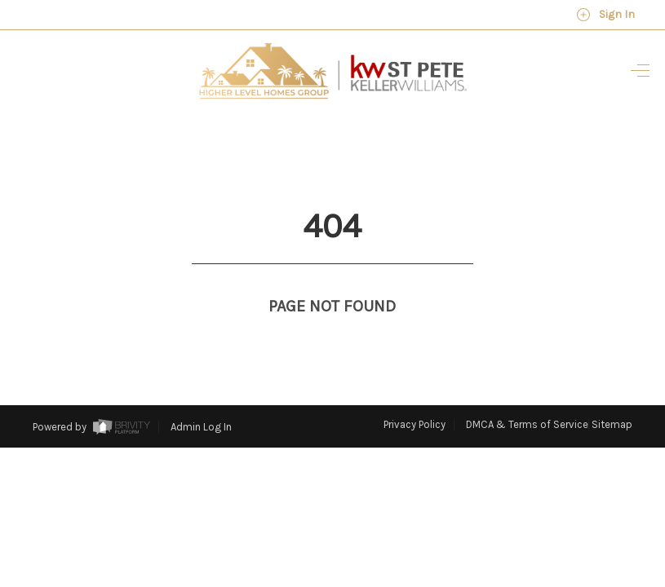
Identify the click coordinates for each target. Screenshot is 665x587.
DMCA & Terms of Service (527, 394)
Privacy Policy (414, 394)
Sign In (605, 14)
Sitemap (612, 394)
